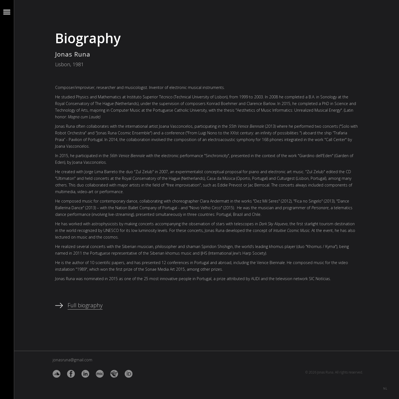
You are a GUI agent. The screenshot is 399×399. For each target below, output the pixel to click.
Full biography (85, 305)
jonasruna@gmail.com (72, 359)
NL (385, 387)
